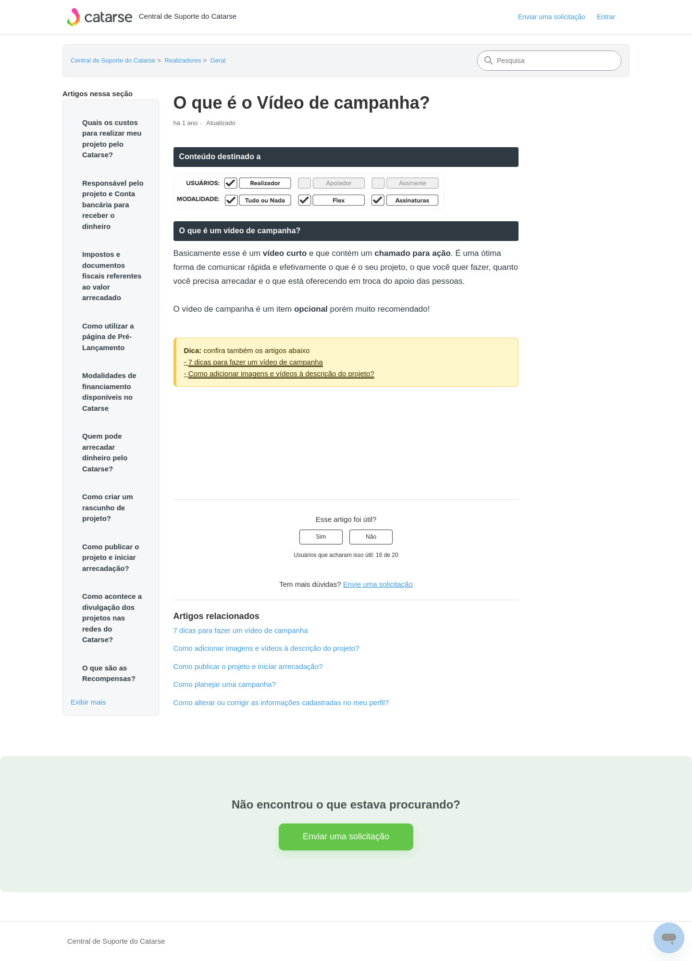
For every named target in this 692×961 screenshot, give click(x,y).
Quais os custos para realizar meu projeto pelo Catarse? (111, 138)
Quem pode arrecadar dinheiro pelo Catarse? (104, 452)
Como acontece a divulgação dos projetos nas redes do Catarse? (112, 618)
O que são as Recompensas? (109, 673)
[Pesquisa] (549, 60)
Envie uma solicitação (378, 584)
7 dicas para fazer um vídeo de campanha (255, 362)
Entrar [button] (606, 17)
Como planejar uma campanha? (224, 684)
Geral (218, 60)
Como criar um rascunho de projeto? (107, 507)
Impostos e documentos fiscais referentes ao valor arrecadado (111, 276)
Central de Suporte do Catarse (113, 60)
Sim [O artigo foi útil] (321, 536)
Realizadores (183, 60)
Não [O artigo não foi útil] (371, 536)
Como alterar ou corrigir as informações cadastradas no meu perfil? (281, 702)
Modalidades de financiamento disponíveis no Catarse (109, 391)
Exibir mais (88, 702)
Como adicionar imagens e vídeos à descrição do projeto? (281, 373)
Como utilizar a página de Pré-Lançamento (108, 337)
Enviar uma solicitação (551, 17)
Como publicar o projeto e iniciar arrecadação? (110, 557)
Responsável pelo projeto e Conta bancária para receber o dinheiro (113, 204)
